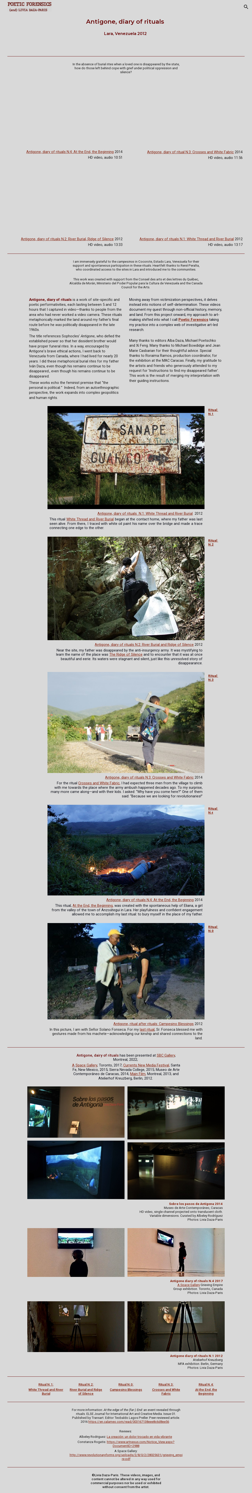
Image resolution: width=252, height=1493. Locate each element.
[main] (126, 27)
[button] (246, 7)
